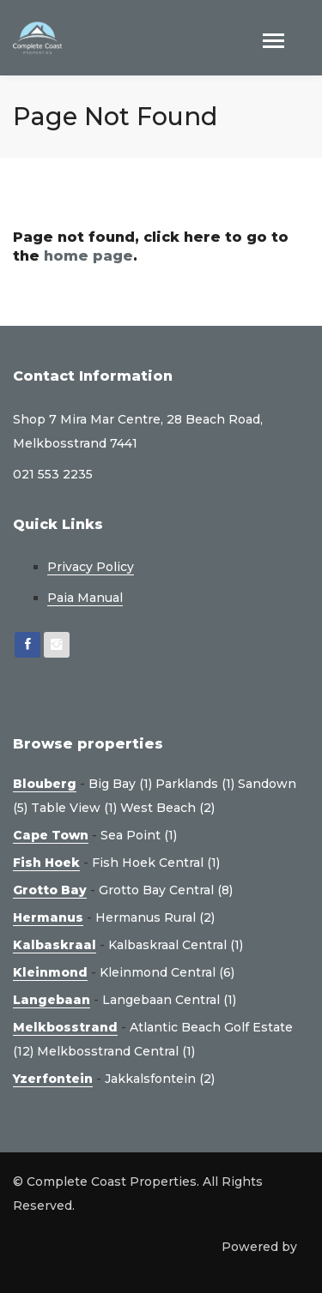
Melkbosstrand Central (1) (116, 1051)
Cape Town (50, 835)
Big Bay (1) (120, 783)
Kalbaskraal (54, 945)
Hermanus (48, 917)
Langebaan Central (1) (169, 999)
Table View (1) (74, 807)
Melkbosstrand (65, 1027)
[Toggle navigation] (273, 42)
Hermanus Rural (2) (155, 917)
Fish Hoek (46, 862)
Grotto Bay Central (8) (166, 890)
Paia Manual (85, 597)
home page (88, 256)
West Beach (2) (167, 807)
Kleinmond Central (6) (167, 972)
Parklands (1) (194, 783)
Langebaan (51, 999)
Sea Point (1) (138, 835)
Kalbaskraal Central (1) (175, 945)
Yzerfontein (53, 1078)
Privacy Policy (90, 566)
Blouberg (44, 783)
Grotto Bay (50, 890)
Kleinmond (50, 972)
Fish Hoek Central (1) (156, 862)
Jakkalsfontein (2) (160, 1078)
